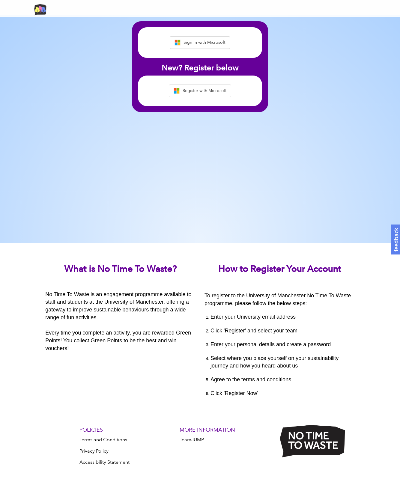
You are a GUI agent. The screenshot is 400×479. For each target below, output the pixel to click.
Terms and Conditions (103, 439)
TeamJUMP (192, 439)
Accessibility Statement (104, 462)
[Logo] (312, 441)
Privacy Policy (94, 451)
